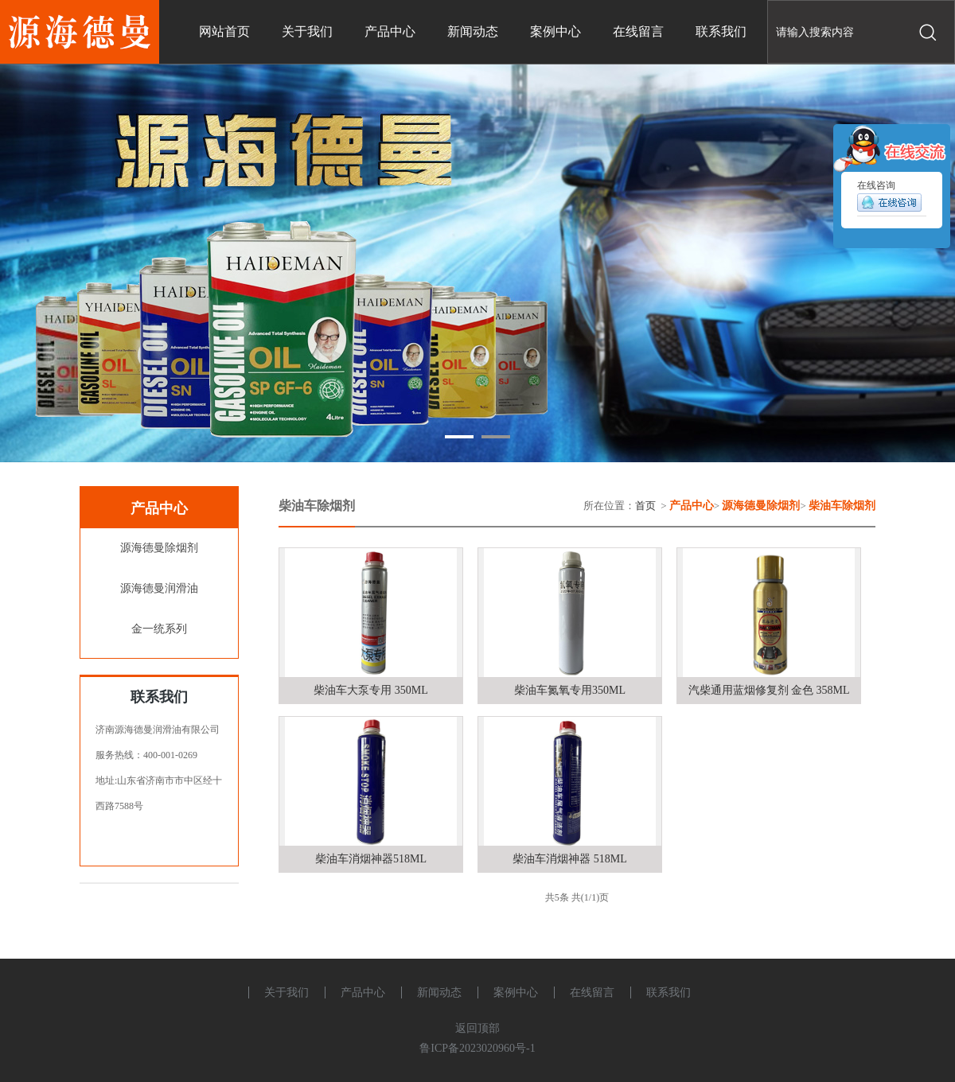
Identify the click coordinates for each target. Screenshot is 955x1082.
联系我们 (668, 992)
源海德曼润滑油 (159, 588)
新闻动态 (439, 992)
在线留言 (592, 992)
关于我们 (286, 992)
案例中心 (515, 992)
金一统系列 (159, 629)
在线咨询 (889, 198)
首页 (645, 506)
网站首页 (224, 31)
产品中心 (363, 992)
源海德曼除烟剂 (159, 548)
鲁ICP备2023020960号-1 (477, 1048)
